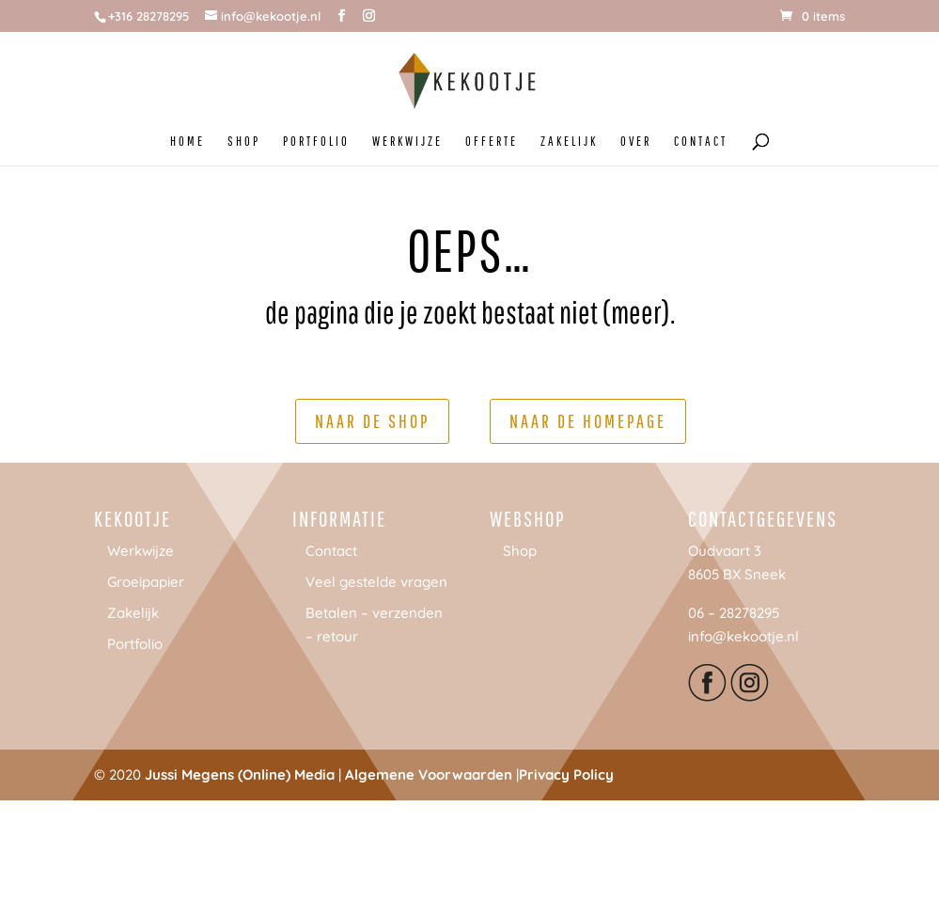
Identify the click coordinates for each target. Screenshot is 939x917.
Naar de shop (372, 421)
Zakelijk (133, 613)
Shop (520, 551)
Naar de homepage (587, 421)
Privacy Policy (566, 774)
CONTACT (701, 141)
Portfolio (135, 644)
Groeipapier (145, 582)
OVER (635, 141)
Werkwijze (140, 551)
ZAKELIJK (569, 141)
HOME (187, 141)
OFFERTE (491, 141)
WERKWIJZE (407, 141)
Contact (331, 551)
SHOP (243, 141)
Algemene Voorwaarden (428, 774)
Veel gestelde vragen (376, 582)
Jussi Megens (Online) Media (240, 774)
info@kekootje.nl (743, 636)
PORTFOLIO (316, 141)
